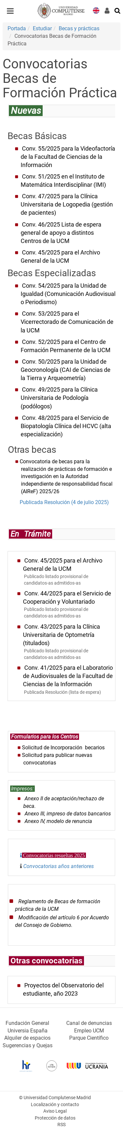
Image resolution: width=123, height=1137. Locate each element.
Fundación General (27, 1023)
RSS (61, 1124)
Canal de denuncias (89, 1023)
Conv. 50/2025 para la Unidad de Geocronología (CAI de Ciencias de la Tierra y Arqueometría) (66, 369)
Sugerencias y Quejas (27, 1045)
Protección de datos (55, 1118)
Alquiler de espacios (27, 1038)
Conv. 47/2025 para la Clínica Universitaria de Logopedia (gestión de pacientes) (67, 204)
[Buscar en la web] (118, 10)
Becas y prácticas (79, 28)
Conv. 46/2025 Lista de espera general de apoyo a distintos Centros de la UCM (61, 232)
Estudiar (42, 28)
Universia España (28, 1031)
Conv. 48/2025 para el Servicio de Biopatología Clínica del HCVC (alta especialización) (66, 426)
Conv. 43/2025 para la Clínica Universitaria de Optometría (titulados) (61, 634)
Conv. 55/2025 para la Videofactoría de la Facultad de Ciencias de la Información (68, 156)
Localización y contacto (55, 1104)
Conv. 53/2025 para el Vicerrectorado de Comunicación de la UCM (67, 321)
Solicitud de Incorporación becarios (63, 747)
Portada (17, 28)
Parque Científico (89, 1038)
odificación (36, 917)
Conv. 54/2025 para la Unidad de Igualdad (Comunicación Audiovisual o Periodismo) (68, 293)
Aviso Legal (55, 1111)
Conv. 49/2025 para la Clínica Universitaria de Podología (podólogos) (59, 397)
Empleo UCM (89, 1031)
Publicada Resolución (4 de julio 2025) (63, 502)
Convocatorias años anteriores (58, 866)
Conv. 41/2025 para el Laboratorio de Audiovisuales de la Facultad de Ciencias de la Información (68, 676)
